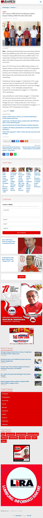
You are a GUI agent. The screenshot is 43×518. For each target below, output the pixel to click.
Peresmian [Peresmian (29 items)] (5, 400)
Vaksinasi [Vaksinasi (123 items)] (4, 437)
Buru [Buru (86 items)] (3, 434)
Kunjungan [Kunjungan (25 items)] (5, 393)
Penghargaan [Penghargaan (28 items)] (6, 397)
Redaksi (20, 511)
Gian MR (29, 515)
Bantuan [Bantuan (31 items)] (4, 407)
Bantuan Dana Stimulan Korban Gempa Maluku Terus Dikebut (31, 146)
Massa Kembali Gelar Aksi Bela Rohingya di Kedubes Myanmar (21, 125)
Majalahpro (19, 515)
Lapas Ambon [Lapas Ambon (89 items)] (10, 434)
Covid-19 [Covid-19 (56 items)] (4, 417)
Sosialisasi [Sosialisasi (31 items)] (5, 411)
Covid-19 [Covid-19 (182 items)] (21, 437)
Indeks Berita (13, 511)
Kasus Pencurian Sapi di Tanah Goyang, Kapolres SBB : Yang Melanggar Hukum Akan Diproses (21, 181)
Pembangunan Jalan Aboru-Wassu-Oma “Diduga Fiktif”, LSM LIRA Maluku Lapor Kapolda (13, 181)
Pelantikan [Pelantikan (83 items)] (5, 421)
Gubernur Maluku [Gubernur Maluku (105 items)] (33, 434)
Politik (4, 11)
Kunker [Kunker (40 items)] (4, 414)
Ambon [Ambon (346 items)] (34, 437)
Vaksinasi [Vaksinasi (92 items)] (5, 424)
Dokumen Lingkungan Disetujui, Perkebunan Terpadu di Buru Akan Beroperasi (37, 179)
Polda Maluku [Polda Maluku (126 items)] (13, 437)
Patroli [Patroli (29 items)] (4, 404)
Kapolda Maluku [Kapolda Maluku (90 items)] (21, 434)
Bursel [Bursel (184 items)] (28, 437)
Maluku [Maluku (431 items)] (4, 441)
